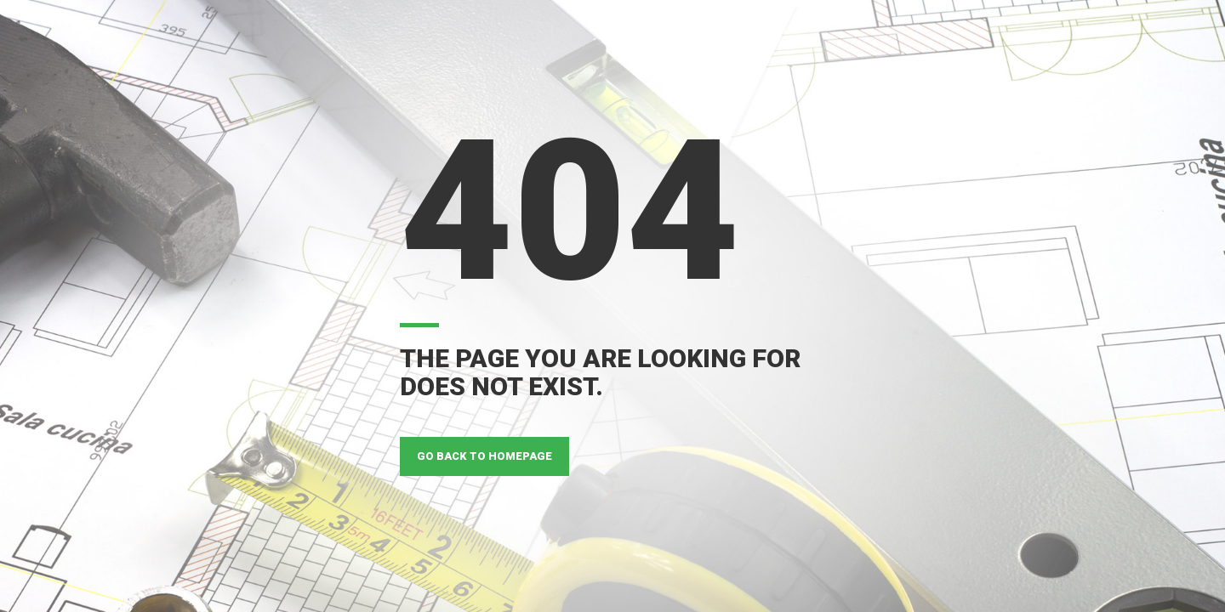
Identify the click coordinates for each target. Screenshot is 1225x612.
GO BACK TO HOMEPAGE (484, 456)
